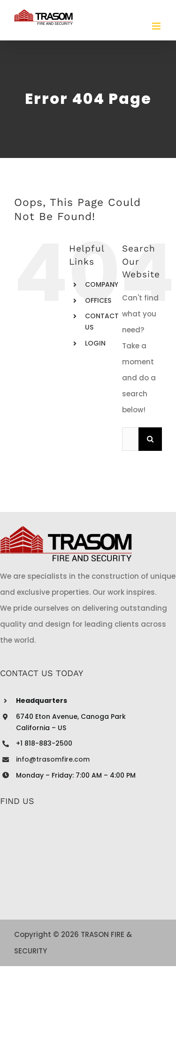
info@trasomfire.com (53, 759)
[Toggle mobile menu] (157, 26)
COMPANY (101, 284)
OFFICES (98, 300)
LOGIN (95, 343)
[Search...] (130, 439)
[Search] (150, 439)
